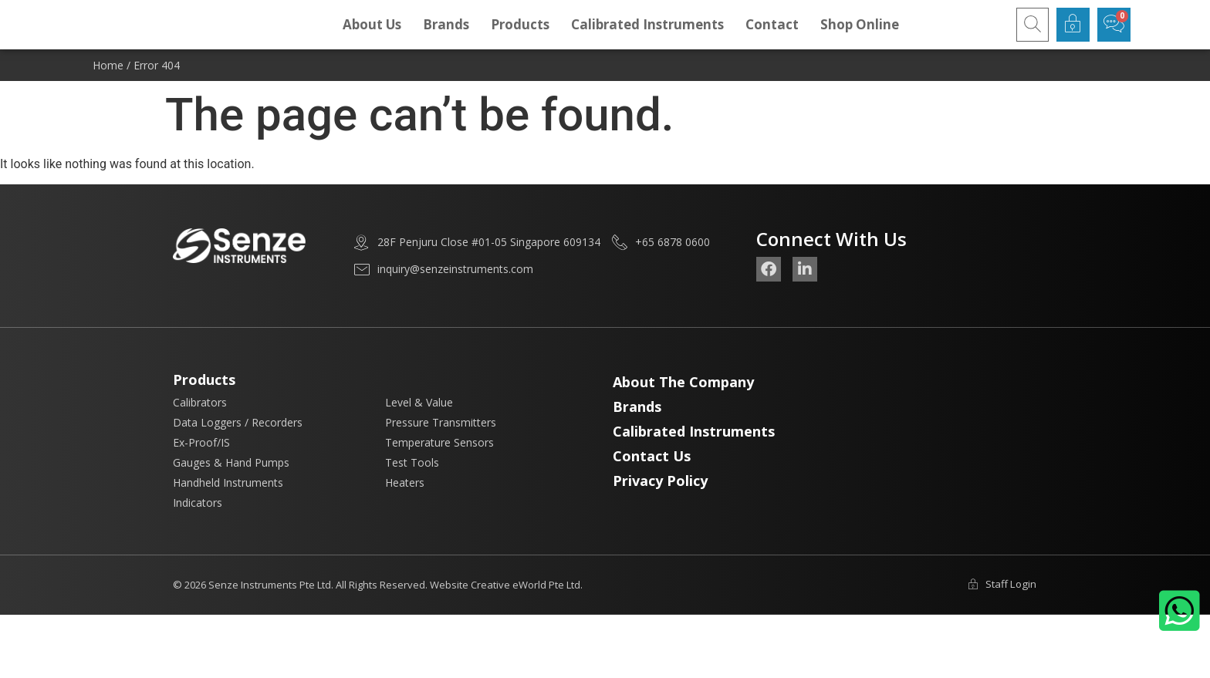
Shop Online (859, 36)
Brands (446, 36)
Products (520, 36)
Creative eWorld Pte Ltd (525, 609)
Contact (772, 36)
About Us (372, 36)
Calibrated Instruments (647, 36)
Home (108, 89)
